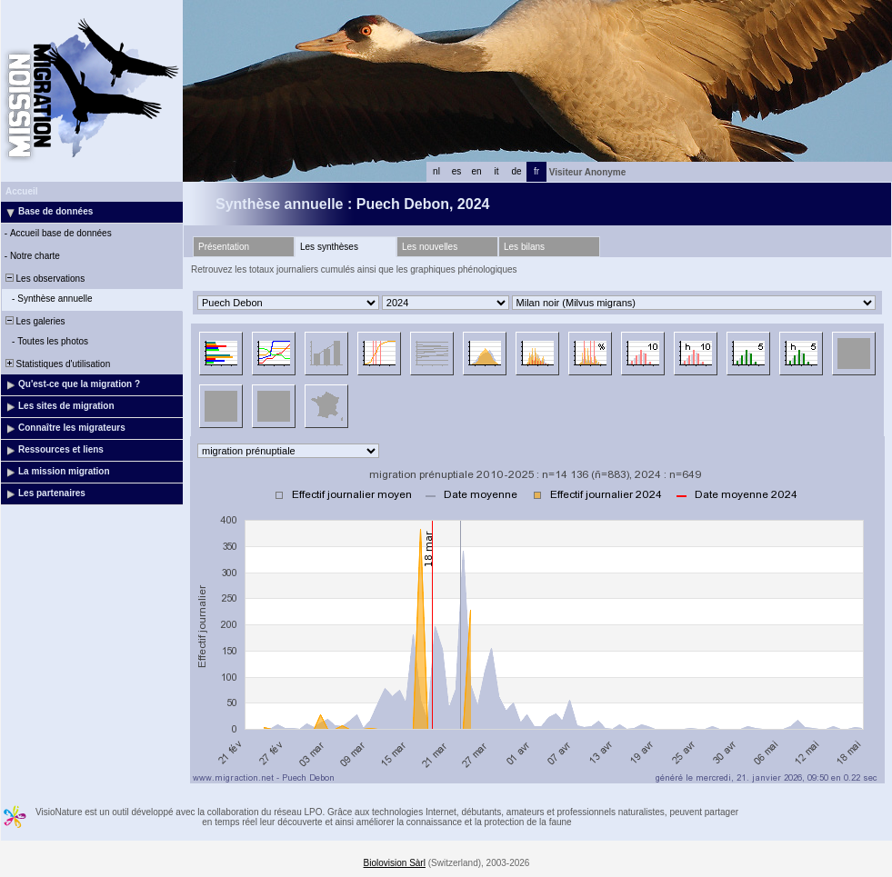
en (476, 171)
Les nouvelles (429, 247)
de (516, 171)
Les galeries (34, 321)
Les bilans (524, 247)
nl (436, 171)
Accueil (21, 191)
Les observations (44, 279)
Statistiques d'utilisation (56, 364)
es (457, 171)
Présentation (223, 247)
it (497, 171)
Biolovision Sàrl (395, 863)
